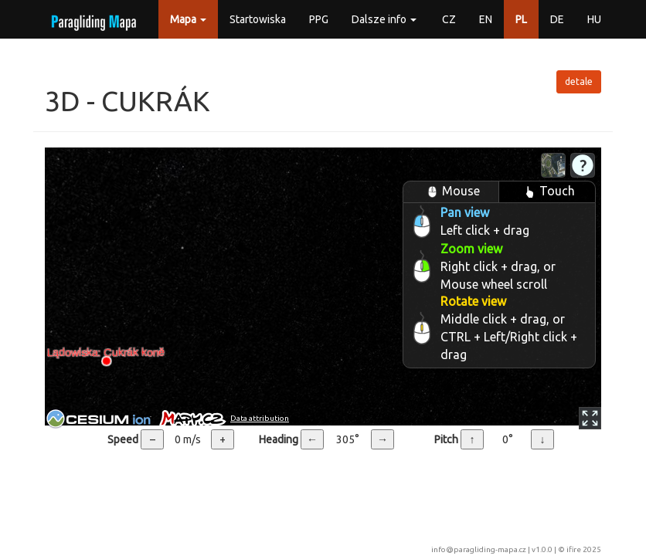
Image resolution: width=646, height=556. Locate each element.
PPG (318, 19)
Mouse (451, 192)
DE (557, 19)
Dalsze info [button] (384, 19)
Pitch (446, 439)
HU (594, 19)
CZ (449, 19)
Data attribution (259, 418)
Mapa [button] (188, 19)
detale (579, 81)
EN (485, 19)
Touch (547, 192)
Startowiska (258, 19)
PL (521, 19)
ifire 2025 (583, 549)
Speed (122, 439)
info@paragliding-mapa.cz (478, 549)
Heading (278, 439)
